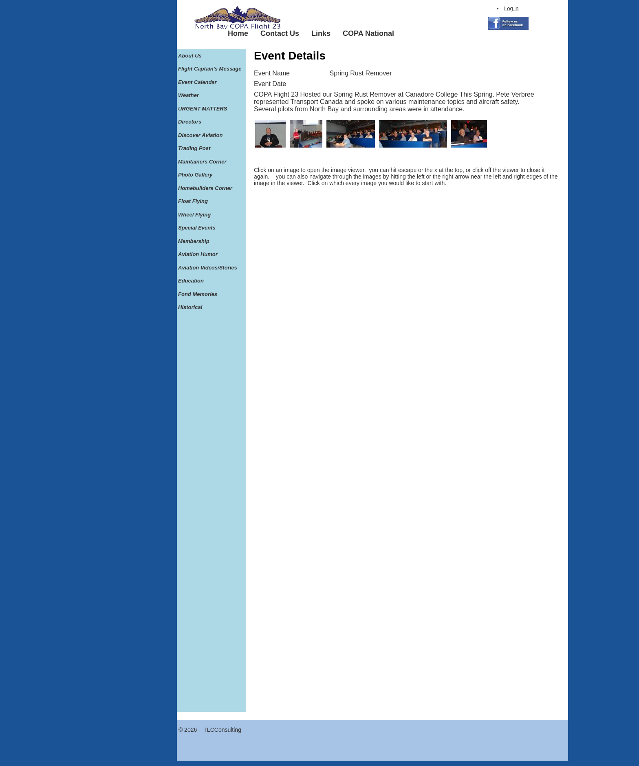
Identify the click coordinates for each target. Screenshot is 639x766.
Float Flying (193, 201)
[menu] (210, 181)
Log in (511, 8)
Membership (193, 241)
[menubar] (311, 33)
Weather (188, 95)
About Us (190, 56)
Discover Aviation (200, 135)
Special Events (197, 228)
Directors (189, 122)
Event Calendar (197, 82)
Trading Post (194, 148)
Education (191, 281)
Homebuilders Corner (205, 188)
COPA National (368, 33)
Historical (190, 307)
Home (238, 33)
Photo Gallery (195, 175)
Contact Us (279, 33)
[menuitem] (238, 33)
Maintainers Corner (202, 162)
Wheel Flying (194, 215)
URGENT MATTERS (202, 109)
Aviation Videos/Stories (207, 268)
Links (321, 33)
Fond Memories (197, 294)
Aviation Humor (198, 254)
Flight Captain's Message (210, 69)
